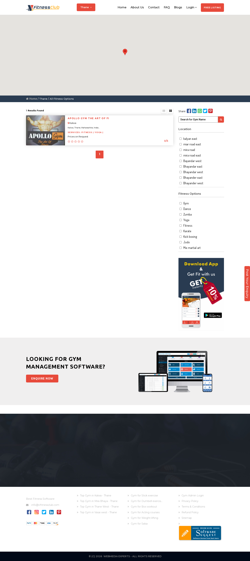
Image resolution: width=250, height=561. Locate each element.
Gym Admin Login (193, 495)
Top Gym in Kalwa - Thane (95, 495)
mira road (186, 150)
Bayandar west (190, 161)
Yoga (183, 220)
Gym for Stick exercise (144, 495)
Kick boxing (187, 236)
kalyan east (187, 139)
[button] (125, 52)
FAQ (167, 7)
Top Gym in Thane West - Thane (99, 506)
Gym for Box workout (144, 506)
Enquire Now (42, 378)
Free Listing (212, 7)
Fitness (185, 225)
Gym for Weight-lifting (144, 517)
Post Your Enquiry (247, 283)
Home (122, 7)
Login (191, 7)
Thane (86, 7)
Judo (184, 242)
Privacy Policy (190, 501)
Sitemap (187, 517)
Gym (183, 203)
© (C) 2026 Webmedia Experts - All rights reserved (125, 556)
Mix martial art (189, 248)
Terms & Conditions (193, 506)
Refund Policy (190, 512)
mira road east (189, 155)
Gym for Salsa (139, 523)
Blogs (178, 7)
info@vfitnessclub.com (42, 504)
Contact (154, 7)
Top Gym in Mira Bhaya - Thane (99, 501)
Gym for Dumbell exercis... (146, 501)
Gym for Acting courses (145, 512)
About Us (137, 7)
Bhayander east (190, 177)
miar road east (189, 144)
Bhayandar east (190, 166)
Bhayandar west (190, 172)
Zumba (185, 214)
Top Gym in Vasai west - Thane (98, 512)
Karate (184, 231)
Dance (184, 209)
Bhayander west (190, 183)
